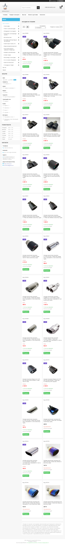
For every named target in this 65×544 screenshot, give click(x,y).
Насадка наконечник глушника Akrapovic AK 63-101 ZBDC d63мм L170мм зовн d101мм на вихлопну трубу (52, 175)
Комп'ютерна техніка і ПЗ (9, 43)
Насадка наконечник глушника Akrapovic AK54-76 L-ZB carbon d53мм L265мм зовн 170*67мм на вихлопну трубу (52, 54)
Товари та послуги (14, 14)
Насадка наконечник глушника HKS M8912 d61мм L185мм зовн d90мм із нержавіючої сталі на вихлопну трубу (31, 503)
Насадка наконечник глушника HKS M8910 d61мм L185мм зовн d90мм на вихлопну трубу (52, 461)
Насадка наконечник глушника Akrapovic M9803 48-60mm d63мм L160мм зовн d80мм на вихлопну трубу (32, 53)
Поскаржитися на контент (32, 542)
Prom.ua (39, 540)
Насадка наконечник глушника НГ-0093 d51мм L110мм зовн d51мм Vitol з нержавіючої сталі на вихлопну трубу (31, 339)
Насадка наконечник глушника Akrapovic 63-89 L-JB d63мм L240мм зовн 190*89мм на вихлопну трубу (52, 135)
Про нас (24, 14)
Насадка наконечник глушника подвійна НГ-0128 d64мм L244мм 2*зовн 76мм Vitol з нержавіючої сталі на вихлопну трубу (52, 298)
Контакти (42, 14)
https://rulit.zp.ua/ (7, 163)
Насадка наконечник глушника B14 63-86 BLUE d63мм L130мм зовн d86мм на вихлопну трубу (53, 503)
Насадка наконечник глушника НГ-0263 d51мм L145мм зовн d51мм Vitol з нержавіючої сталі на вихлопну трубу (31, 421)
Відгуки (4, 70)
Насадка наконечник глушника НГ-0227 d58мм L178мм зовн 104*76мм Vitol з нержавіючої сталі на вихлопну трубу (53, 339)
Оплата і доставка (33, 14)
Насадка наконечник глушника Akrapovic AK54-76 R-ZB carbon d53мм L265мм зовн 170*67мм (53, 95)
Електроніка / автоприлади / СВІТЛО (10, 34)
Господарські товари (8, 65)
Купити (26, 66)
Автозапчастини (7, 37)
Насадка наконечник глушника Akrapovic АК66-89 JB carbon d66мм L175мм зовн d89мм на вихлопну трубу (32, 216)
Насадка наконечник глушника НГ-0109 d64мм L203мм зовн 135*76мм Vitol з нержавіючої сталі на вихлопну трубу (32, 462)
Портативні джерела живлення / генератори (9, 49)
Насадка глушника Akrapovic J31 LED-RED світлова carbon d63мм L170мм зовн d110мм (31, 380)
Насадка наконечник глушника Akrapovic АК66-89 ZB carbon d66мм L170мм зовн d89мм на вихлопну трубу (53, 216)
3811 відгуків (53, 0)
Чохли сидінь (7, 26)
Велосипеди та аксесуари (10, 57)
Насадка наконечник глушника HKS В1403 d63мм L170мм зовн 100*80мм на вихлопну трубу (52, 420)
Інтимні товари (7, 55)
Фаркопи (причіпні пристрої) (10, 46)
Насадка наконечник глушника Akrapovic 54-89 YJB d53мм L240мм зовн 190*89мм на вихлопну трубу (31, 135)
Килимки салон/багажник (9, 52)
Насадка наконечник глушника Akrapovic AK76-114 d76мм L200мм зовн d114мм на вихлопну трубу (31, 256)
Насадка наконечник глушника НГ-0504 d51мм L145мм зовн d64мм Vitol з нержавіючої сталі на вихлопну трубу (52, 257)
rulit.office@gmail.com (9, 165)
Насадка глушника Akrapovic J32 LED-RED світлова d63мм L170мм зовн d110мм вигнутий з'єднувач (52, 380)
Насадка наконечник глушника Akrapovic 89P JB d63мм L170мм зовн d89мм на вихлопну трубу (31, 95)
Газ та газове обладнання (10, 60)
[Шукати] (38, 7)
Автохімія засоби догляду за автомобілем (10, 40)
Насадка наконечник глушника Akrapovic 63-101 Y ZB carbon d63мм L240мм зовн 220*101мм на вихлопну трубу (32, 175)
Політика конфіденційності (43, 542)
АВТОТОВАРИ (6, 23)
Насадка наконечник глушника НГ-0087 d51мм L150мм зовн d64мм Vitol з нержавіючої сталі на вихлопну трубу (31, 298)
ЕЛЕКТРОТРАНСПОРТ (9, 62)
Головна (5, 14)
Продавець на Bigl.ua (32, 541)
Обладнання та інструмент (10, 31)
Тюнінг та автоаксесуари (9, 28)
